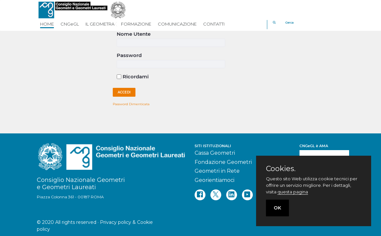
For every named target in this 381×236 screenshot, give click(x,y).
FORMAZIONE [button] (136, 24)
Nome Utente (134, 34)
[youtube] (247, 194)
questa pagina (292, 191)
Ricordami (132, 76)
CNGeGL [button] (69, 24)
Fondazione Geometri (223, 162)
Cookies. (281, 169)
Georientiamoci (214, 180)
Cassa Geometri (215, 153)
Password (129, 55)
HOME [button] (47, 24)
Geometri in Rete (217, 171)
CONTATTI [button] (214, 24)
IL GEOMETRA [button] (99, 24)
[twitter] (215, 194)
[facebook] (200, 194)
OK (277, 208)
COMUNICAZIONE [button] (177, 24)
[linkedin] (231, 194)
